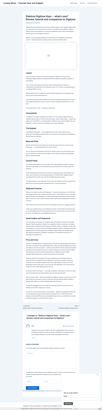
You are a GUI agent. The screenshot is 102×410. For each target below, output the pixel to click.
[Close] (98, 373)
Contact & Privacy (93, 3)
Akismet (51, 374)
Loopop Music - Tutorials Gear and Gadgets (23, 3)
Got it (75, 408)
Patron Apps (74, 3)
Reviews (82, 3)
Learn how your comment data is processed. (57, 391)
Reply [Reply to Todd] (33, 337)
